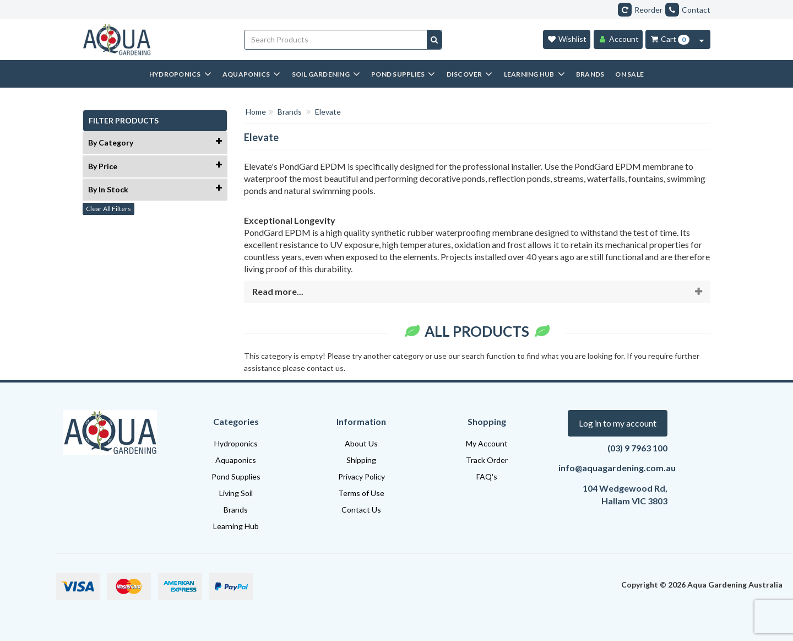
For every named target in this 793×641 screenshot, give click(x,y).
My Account (487, 443)
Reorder (640, 9)
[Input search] (336, 39)
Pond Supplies (235, 476)
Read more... (277, 291)
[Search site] (434, 39)
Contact (687, 9)
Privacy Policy (361, 476)
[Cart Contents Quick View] (701, 39)
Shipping (361, 460)
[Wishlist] (566, 39)
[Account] (618, 39)
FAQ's (486, 476)
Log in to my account (617, 423)
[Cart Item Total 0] (669, 39)
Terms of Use (361, 493)
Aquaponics (235, 460)
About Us (361, 443)
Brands (236, 509)
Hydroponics (236, 443)
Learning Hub (236, 526)
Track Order (487, 460)
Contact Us (361, 509)
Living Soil (236, 493)
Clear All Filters (108, 208)
